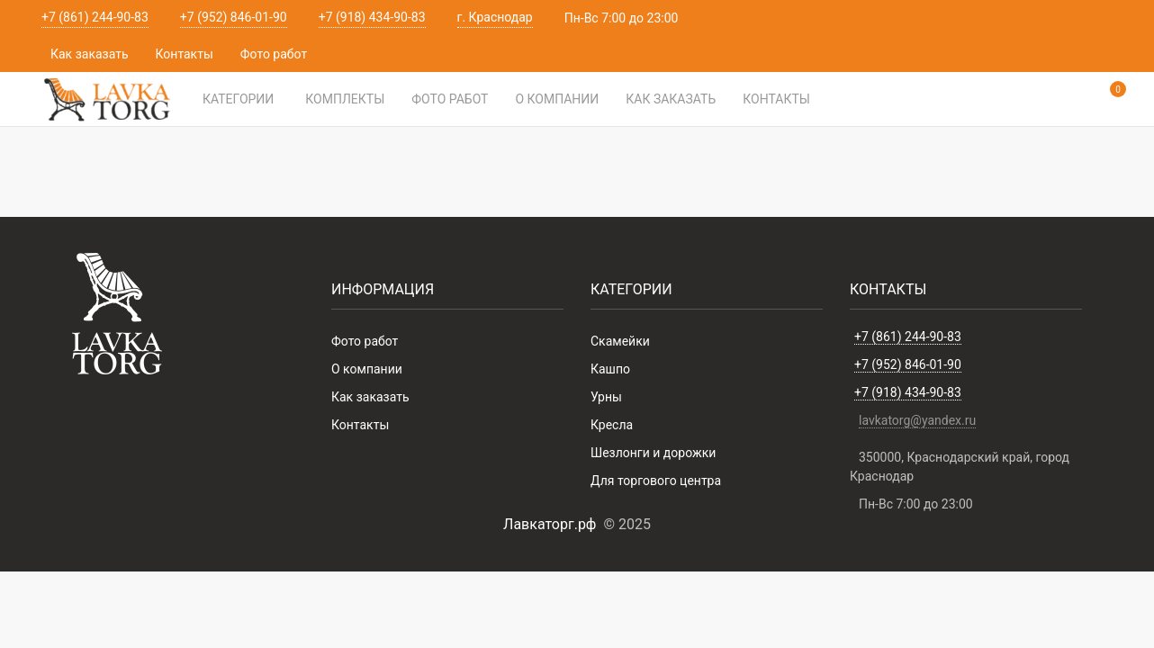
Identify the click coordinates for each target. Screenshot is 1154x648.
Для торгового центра (656, 480)
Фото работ (273, 54)
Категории (238, 99)
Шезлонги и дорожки (653, 453)
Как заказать (89, 54)
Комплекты (344, 99)
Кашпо (610, 369)
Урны (606, 397)
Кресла (612, 425)
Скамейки (620, 341)
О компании (557, 99)
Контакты (184, 54)
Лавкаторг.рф (549, 524)
